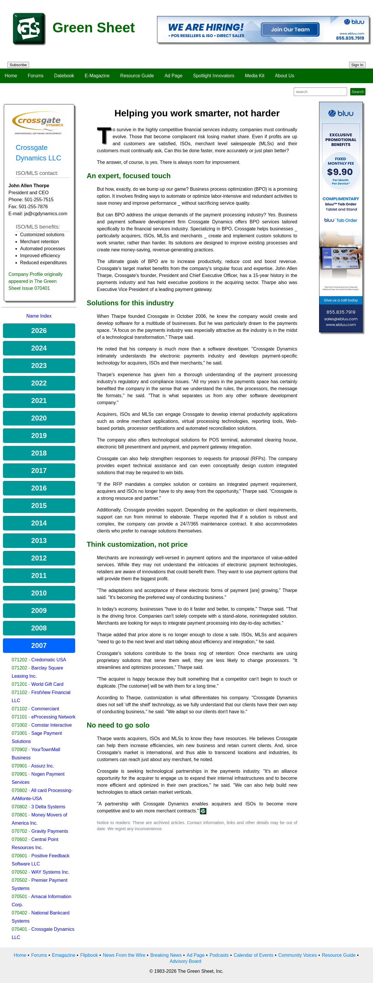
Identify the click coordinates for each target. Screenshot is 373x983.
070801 (19, 814)
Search (358, 92)
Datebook (64, 75)
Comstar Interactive (51, 725)
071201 (19, 684)
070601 (19, 855)
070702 (19, 831)
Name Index (39, 315)
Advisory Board (185, 961)
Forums (35, 75)
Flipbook (89, 955)
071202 (19, 659)
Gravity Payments (49, 831)
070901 (19, 765)
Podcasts (219, 955)
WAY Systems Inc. (50, 872)
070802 (19, 790)
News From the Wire (124, 955)
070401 (19, 929)
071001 (19, 733)
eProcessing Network (53, 716)
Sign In (357, 65)
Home (11, 75)
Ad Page (173, 75)
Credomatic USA (48, 659)
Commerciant (45, 708)
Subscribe (18, 65)
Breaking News (166, 955)
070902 (19, 749)
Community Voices (297, 955)
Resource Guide (137, 75)
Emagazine (63, 955)
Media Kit (254, 75)
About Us (284, 75)
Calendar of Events (253, 955)
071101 (19, 716)
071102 (19, 692)
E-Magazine (97, 75)
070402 (19, 912)
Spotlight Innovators (213, 75)
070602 (19, 839)
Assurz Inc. (42, 765)
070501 (19, 896)
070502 (19, 872)
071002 (19, 725)
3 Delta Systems (48, 806)
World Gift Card (47, 684)
